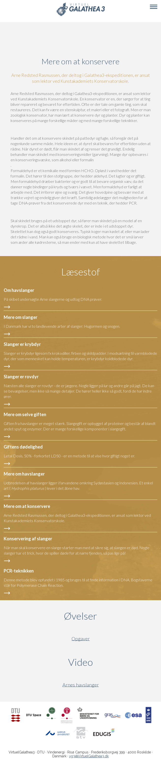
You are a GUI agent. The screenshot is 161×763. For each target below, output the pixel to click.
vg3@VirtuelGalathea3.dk (89, 756)
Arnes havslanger (80, 685)
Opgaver (81, 639)
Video (104, 662)
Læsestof (80, 272)
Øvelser (80, 616)
